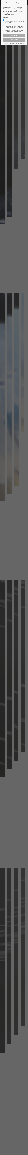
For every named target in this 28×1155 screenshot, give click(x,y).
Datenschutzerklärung (7, 15)
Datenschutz (6, 43)
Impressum (12, 43)
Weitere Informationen (19, 43)
